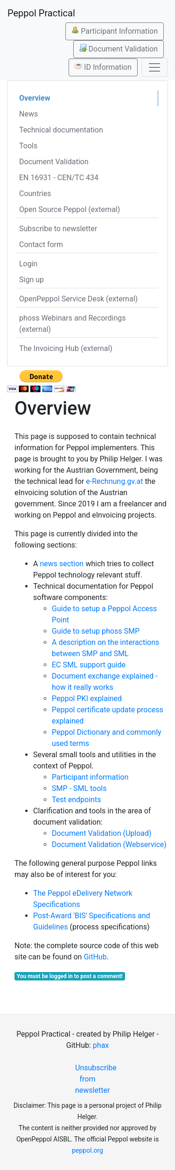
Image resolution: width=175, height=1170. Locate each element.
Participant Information (114, 31)
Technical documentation (61, 129)
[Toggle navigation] (154, 67)
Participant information (90, 777)
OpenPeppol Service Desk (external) (78, 298)
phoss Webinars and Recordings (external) (72, 324)
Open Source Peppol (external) (69, 209)
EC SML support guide (89, 664)
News (28, 114)
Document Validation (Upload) (102, 833)
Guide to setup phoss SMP (96, 631)
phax (101, 1045)
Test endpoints (76, 799)
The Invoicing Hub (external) (65, 348)
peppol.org (87, 1150)
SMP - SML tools (79, 788)
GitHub (95, 956)
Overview (34, 98)
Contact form (41, 244)
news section (62, 563)
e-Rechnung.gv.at (114, 481)
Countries (35, 193)
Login (28, 263)
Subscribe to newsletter (58, 228)
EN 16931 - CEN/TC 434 (58, 177)
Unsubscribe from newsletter (91, 1079)
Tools (28, 145)
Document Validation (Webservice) (109, 844)
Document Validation (118, 48)
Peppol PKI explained (87, 698)
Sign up (31, 279)
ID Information (103, 67)
